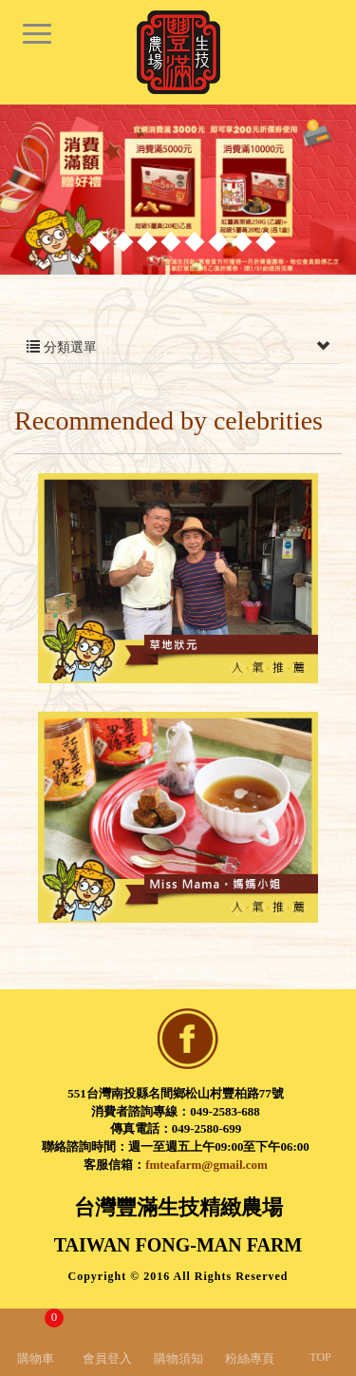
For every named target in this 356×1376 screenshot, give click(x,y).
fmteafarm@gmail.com (206, 1164)
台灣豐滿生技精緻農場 (178, 52)
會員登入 (107, 1358)
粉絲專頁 (249, 1358)
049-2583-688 (225, 1111)
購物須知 (178, 1358)
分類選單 (178, 347)
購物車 (40, 1337)
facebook (188, 1038)
